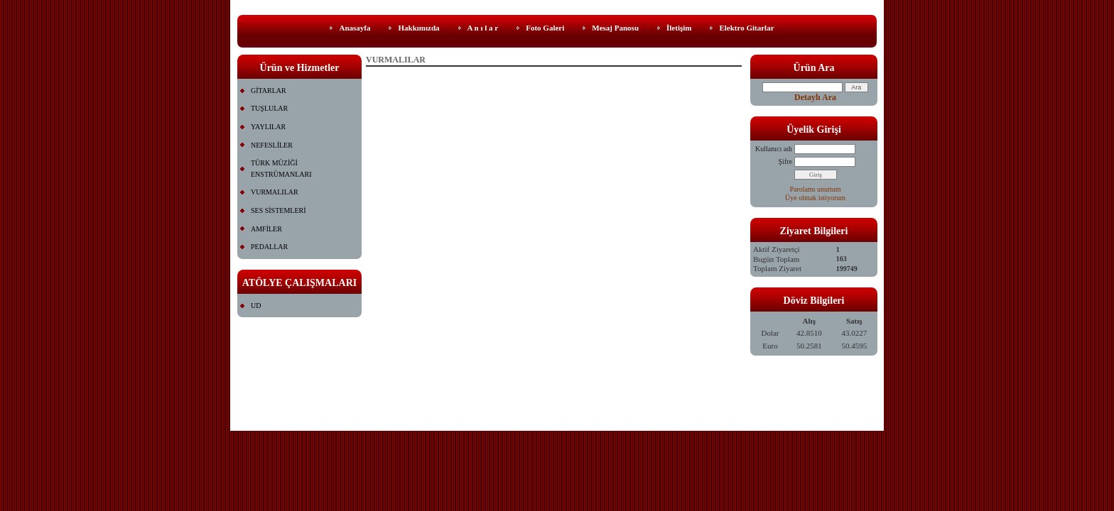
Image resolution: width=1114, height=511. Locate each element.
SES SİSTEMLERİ (278, 210)
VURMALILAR (274, 192)
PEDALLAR (269, 247)
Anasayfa (354, 27)
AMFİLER (266, 229)
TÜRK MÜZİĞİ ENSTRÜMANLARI (281, 168)
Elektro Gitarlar (746, 27)
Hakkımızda (418, 27)
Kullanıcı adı (773, 149)
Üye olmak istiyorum (815, 198)
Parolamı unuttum (815, 189)
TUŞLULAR (269, 108)
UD (256, 305)
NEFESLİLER (272, 145)
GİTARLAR (268, 90)
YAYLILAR (268, 127)
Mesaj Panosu (615, 27)
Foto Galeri (545, 27)
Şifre (785, 161)
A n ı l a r (483, 27)
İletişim (678, 27)
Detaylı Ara (815, 97)
